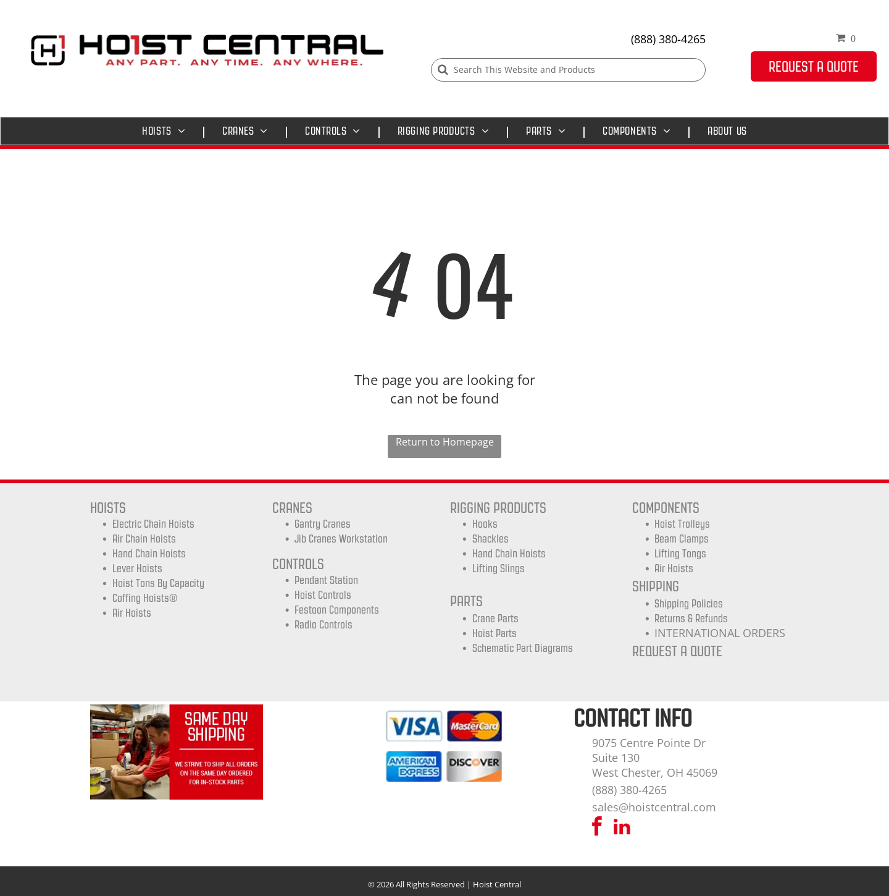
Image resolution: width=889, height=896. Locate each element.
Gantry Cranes (322, 524)
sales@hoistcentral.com (654, 807)
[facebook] (597, 828)
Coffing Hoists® (144, 598)
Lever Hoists (137, 568)
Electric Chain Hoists (153, 524)
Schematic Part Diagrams (522, 648)
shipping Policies (688, 604)
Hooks (485, 524)
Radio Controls (323, 625)
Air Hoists (131, 613)
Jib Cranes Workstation (341, 539)
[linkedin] (622, 828)
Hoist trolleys (682, 524)
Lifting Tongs (680, 553)
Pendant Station (326, 580)
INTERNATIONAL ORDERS (719, 632)
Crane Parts (495, 618)
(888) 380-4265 (668, 39)
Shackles (490, 539)
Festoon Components (336, 610)
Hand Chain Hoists (149, 553)
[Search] (568, 70)
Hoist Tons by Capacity (158, 583)
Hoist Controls (322, 595)
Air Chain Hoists (144, 539)
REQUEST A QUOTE (677, 651)
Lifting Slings (498, 568)
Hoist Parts (494, 633)
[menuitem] (167, 131)
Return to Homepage (445, 442)
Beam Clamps (681, 539)
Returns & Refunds (691, 618)
